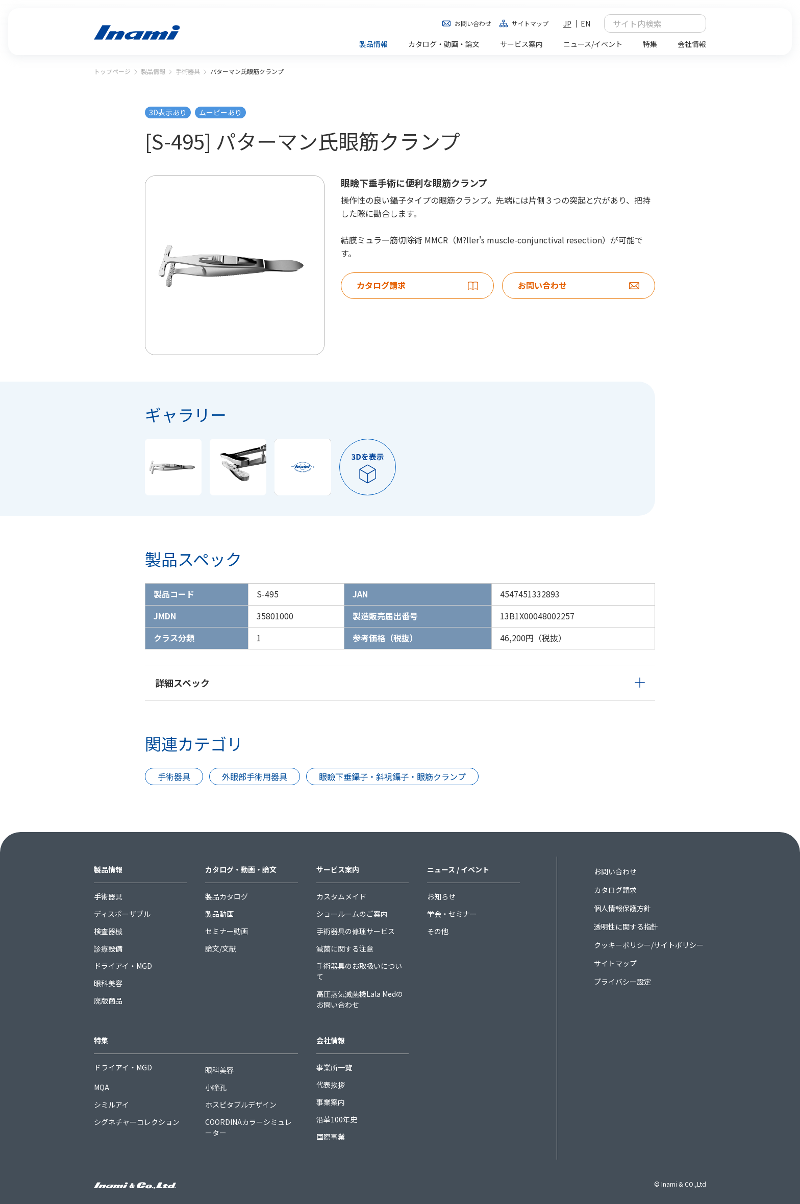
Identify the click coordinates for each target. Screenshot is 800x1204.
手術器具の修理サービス (355, 931)
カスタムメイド (341, 896)
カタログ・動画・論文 (241, 869)
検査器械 (108, 931)
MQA (101, 1087)
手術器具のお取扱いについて (359, 971)
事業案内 (330, 1102)
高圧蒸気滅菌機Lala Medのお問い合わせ (359, 999)
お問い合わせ (473, 23)
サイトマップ (530, 23)
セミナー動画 (226, 931)
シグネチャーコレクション (137, 1122)
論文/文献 (220, 948)
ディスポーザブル (122, 914)
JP (567, 23)
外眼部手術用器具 (254, 776)
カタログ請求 (615, 890)
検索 (693, 23)
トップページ (112, 71)
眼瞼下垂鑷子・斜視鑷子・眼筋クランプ (392, 776)
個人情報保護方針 (622, 908)
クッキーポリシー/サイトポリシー (649, 945)
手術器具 (188, 71)
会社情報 (330, 1040)
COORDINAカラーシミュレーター (248, 1127)
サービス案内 (337, 869)
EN (585, 23)
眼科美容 (108, 983)
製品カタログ (226, 896)
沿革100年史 (336, 1119)
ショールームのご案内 (352, 914)
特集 (101, 1040)
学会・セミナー (452, 914)
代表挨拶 (330, 1085)
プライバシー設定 (622, 981)
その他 (437, 931)
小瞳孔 (216, 1087)
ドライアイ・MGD (123, 966)
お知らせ (441, 896)
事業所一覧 (334, 1067)
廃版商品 (108, 1000)
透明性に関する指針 (626, 926)
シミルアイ (111, 1104)
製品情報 (153, 71)
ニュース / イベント (458, 869)
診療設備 (108, 948)
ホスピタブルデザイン (241, 1104)
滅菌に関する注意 (344, 948)
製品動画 (219, 914)
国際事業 (330, 1137)
